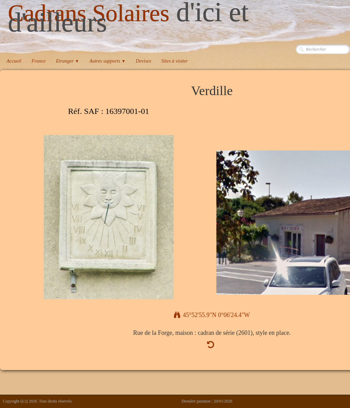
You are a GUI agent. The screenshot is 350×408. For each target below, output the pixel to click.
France (38, 61)
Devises (143, 61)
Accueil (13, 61)
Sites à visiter (174, 61)
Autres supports (107, 61)
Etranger (67, 61)
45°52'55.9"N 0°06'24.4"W (212, 315)
